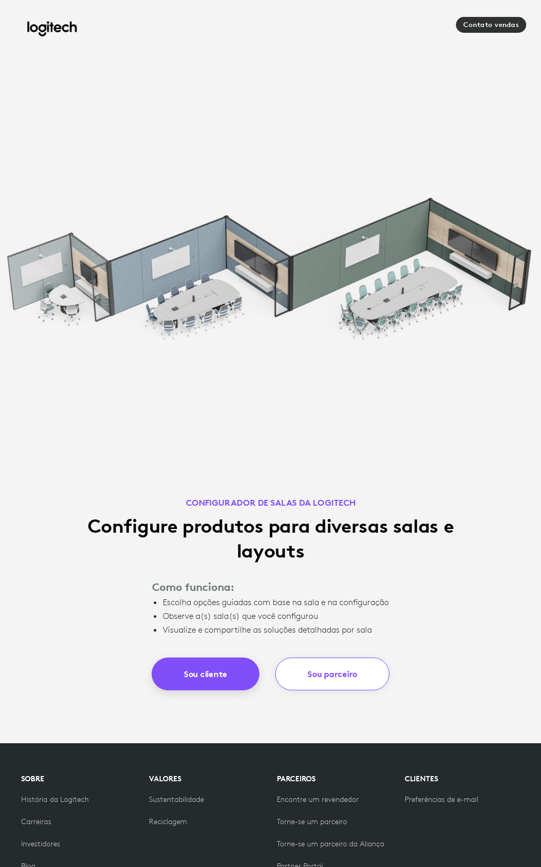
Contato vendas (491, 24)
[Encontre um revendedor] (318, 799)
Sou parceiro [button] (332, 674)
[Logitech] (52, 28)
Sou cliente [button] (205, 674)
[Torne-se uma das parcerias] (312, 821)
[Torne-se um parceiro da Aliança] (330, 843)
